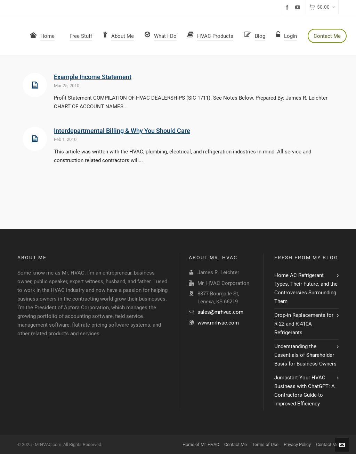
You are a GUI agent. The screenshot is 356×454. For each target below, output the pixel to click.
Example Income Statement (92, 77)
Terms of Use (265, 444)
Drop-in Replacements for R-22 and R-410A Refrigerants (303, 324)
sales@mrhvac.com (220, 312)
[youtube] (298, 7)
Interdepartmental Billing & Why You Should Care (122, 130)
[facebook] (288, 7)
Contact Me (235, 444)
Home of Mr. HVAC (201, 444)
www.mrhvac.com (218, 323)
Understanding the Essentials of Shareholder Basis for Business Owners (305, 355)
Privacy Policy (297, 444)
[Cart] (322, 7)
